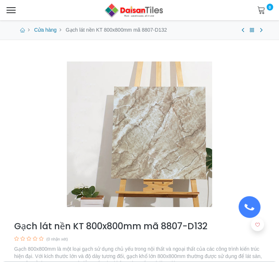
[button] (257, 224)
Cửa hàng (45, 30)
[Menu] (11, 10)
